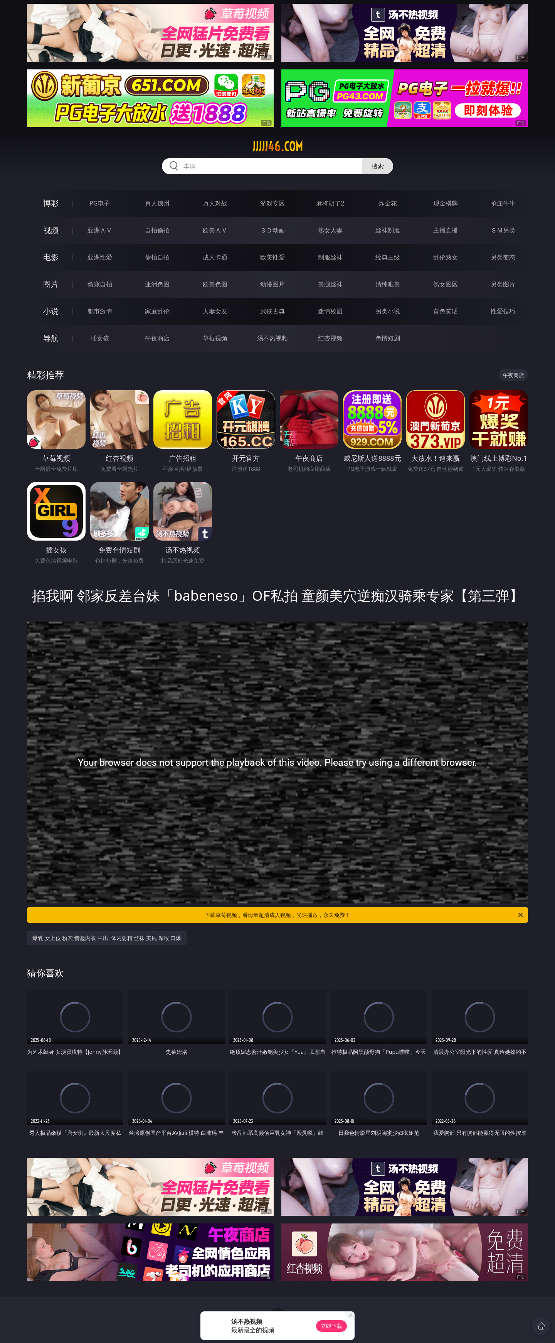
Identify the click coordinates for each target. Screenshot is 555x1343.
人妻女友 (215, 311)
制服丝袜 (330, 257)
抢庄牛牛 (503, 203)
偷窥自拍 (99, 284)
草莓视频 (215, 338)
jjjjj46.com (277, 146)
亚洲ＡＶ (99, 230)
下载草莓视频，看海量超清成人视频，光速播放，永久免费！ (364, 915)
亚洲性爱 (99, 257)
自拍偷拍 (157, 230)
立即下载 (331, 1326)
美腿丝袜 (330, 284)
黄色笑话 (445, 311)
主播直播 (445, 230)
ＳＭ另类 (503, 230)
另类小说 (387, 311)
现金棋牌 (445, 203)
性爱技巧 (503, 311)
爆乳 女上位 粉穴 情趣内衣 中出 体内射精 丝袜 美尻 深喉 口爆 (106, 938)
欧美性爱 (272, 257)
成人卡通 (215, 257)
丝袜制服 (387, 230)
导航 (51, 338)
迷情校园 (330, 311)
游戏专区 (272, 203)
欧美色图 (215, 284)
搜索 (378, 166)
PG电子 (99, 203)
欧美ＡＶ (215, 230)
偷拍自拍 (157, 257)
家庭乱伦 (157, 311)
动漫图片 (272, 284)
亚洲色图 (157, 284)
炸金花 (387, 203)
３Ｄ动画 (272, 230)
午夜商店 (157, 338)
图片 (51, 284)
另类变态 (503, 257)
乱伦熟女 (445, 257)
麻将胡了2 (330, 203)
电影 (51, 257)
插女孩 (100, 338)
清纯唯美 (387, 284)
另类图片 (503, 284)
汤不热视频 (272, 338)
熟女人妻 (330, 230)
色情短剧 (387, 338)
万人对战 (215, 203)
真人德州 (157, 203)
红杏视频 (330, 338)
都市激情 (99, 311)
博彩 (51, 203)
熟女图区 (445, 284)
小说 (51, 311)
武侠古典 (272, 311)
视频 (51, 230)
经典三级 (387, 257)
